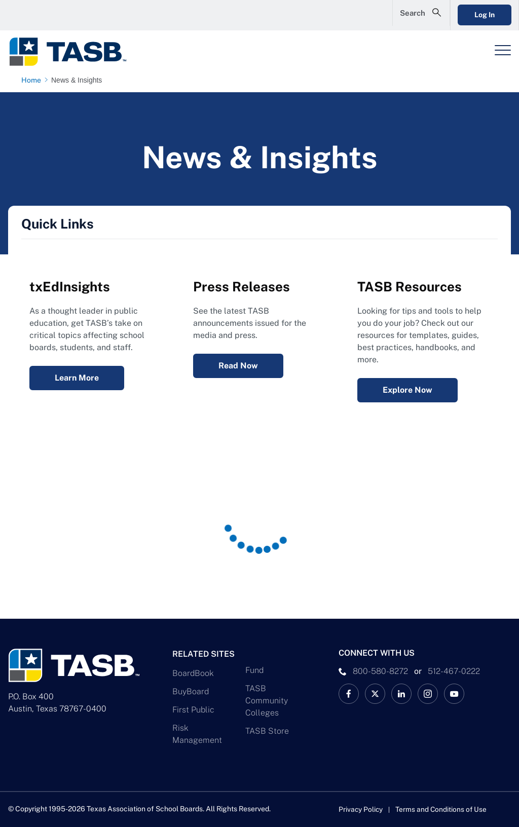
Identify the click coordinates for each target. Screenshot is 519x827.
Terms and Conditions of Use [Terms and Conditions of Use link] (442, 809)
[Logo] (74, 51)
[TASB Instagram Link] (428, 694)
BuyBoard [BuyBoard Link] (190, 691)
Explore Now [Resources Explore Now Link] (407, 390)
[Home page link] (33, 80)
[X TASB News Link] (375, 694)
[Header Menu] (503, 50)
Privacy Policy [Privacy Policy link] (361, 809)
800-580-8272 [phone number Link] (380, 671)
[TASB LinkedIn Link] (401, 694)
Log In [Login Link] (477, 15)
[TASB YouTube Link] (454, 694)
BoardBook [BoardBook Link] (193, 673)
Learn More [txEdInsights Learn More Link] (77, 378)
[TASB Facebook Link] (349, 694)
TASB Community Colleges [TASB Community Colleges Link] (266, 701)
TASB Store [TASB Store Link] (267, 731)
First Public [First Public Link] (193, 710)
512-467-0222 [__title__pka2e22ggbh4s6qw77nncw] (454, 671)
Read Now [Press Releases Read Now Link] (238, 365)
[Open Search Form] (406, 15)
